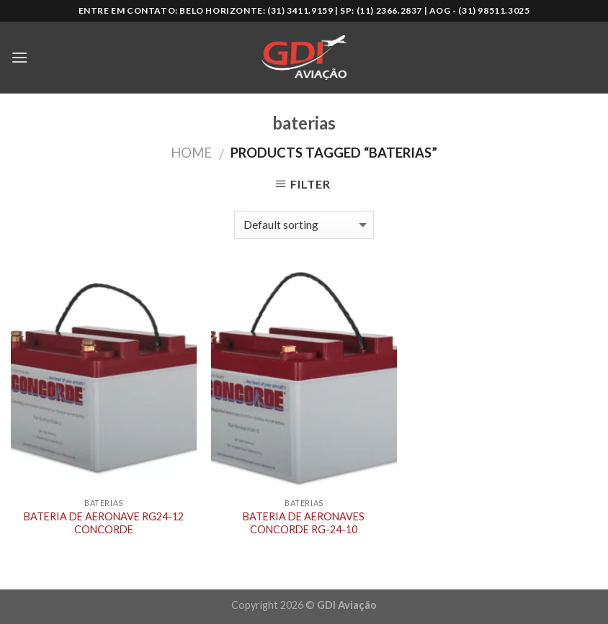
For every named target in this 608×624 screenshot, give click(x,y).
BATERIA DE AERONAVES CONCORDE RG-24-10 (304, 523)
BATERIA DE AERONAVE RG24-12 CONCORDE (104, 523)
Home (191, 152)
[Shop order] (303, 225)
